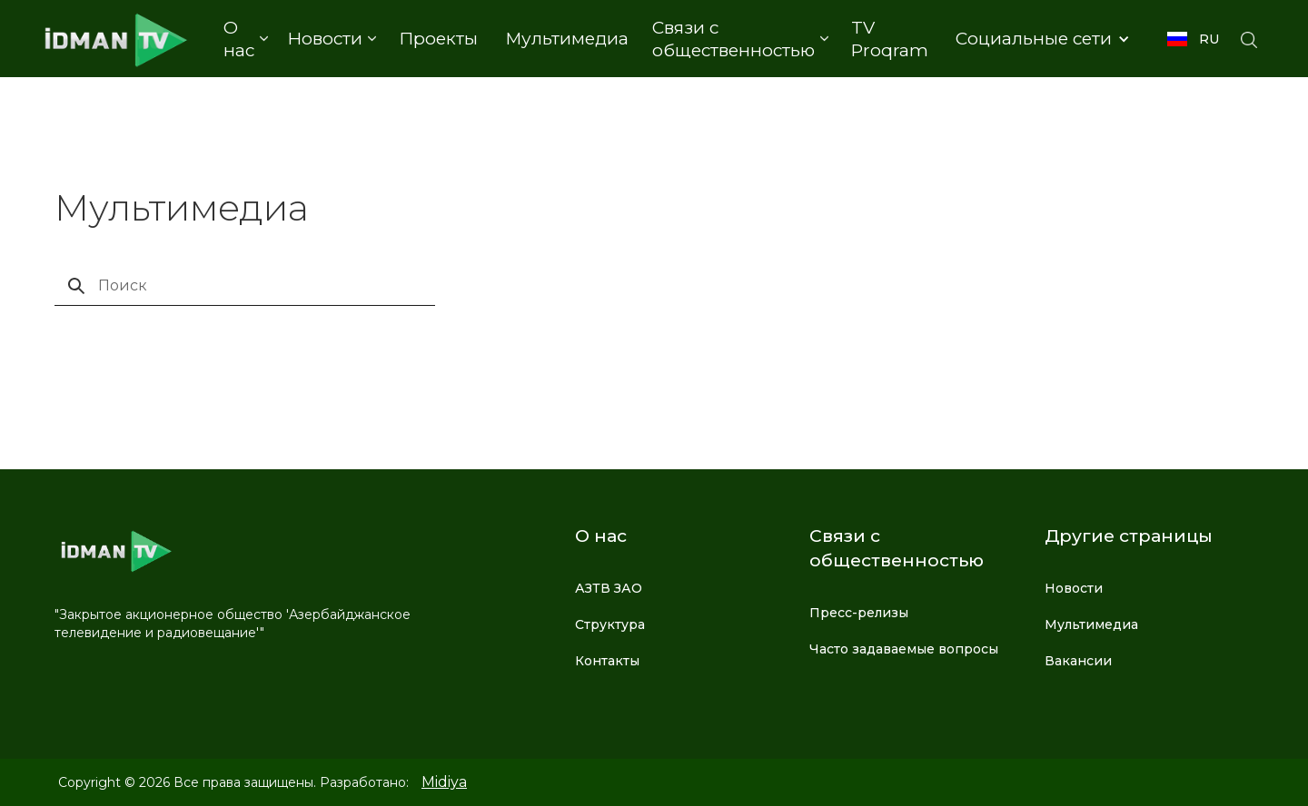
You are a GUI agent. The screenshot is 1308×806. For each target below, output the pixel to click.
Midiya (444, 782)
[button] (245, 39)
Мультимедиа (567, 38)
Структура (610, 624)
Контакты (607, 661)
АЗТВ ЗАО (608, 588)
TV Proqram (889, 39)
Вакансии (1078, 661)
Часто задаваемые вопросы (903, 649)
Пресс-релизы (858, 612)
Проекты (438, 38)
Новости (1074, 588)
